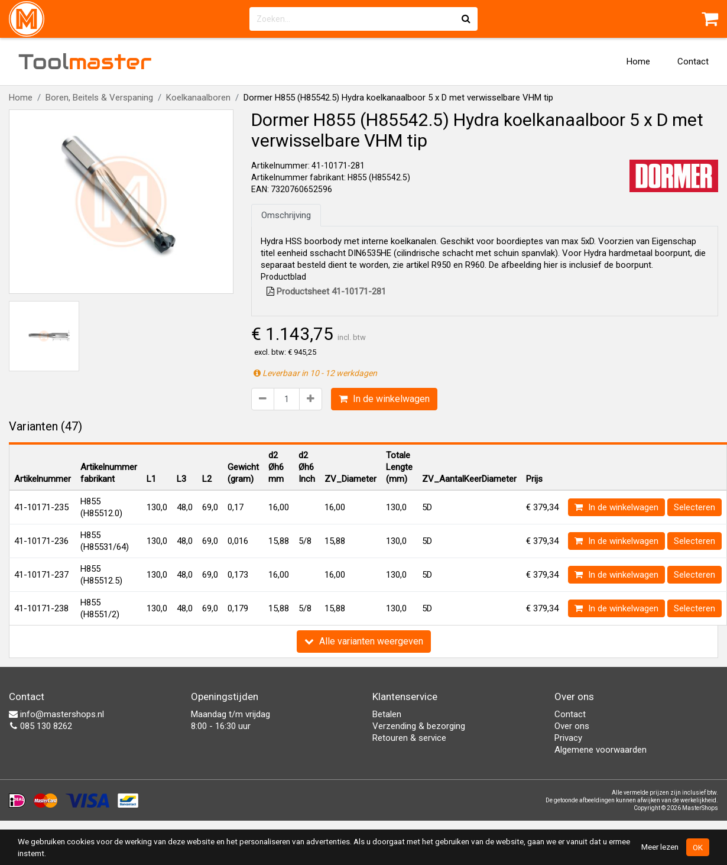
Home (638, 61)
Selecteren (694, 507)
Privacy (568, 738)
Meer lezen (660, 846)
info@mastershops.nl (56, 714)
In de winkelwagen (384, 398)
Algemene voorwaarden (600, 749)
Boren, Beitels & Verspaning (99, 97)
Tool (85, 61)
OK (698, 847)
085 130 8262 (40, 726)
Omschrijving (286, 215)
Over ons (571, 726)
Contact (693, 61)
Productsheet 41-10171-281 (326, 291)
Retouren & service (409, 738)
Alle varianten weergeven (363, 641)
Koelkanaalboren (198, 97)
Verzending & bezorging (418, 726)
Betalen (386, 714)
